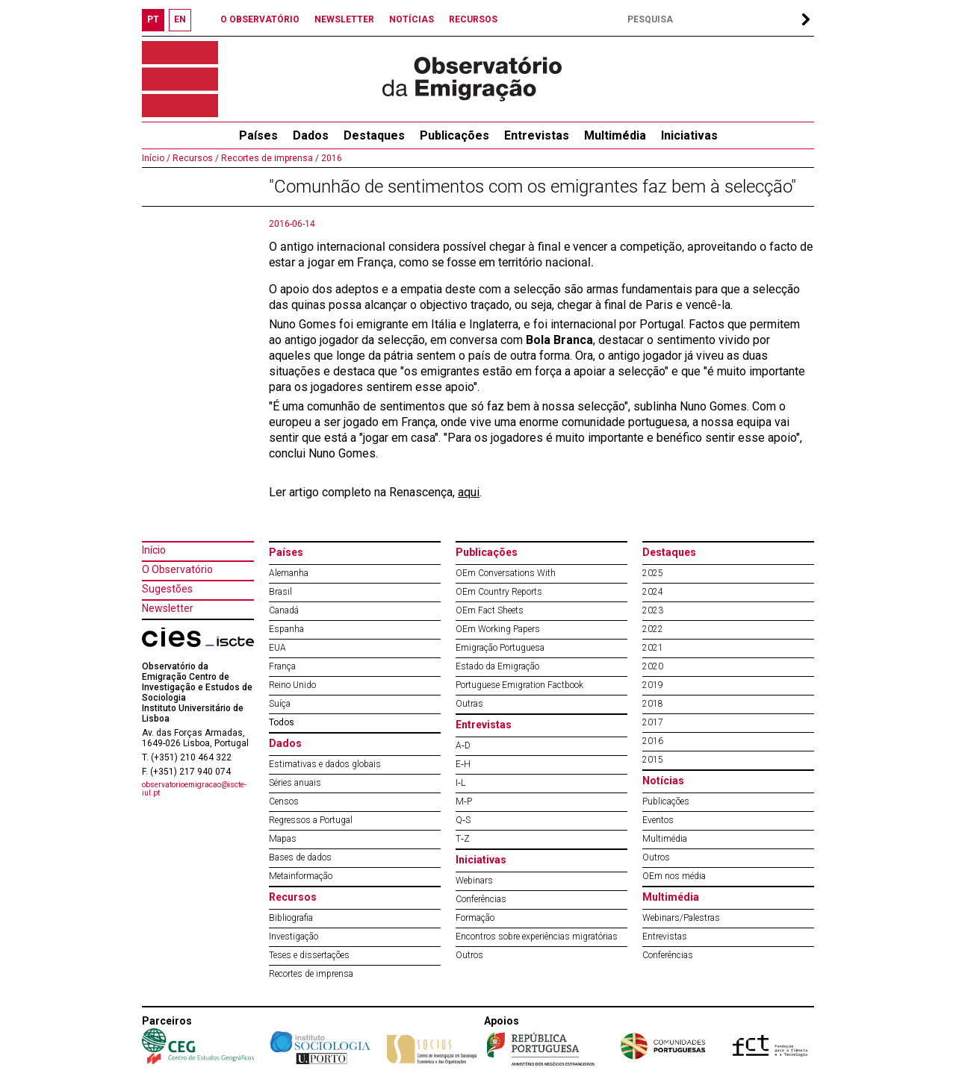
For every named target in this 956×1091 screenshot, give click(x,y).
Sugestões (167, 589)
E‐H (463, 764)
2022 (652, 629)
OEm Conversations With (506, 573)
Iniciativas (689, 135)
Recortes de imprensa (311, 974)
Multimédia (615, 135)
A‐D (463, 745)
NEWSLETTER (344, 19)
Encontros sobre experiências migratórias (537, 936)
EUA (277, 648)
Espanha (286, 629)
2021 (652, 648)
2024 (652, 592)
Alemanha (288, 573)
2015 (652, 759)
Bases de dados (300, 857)
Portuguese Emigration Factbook (519, 685)
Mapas (283, 839)
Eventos (658, 820)
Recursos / (194, 158)
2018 (652, 703)
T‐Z (463, 839)
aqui (468, 492)
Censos (284, 801)
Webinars (474, 880)
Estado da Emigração (497, 666)
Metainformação (300, 876)
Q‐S (463, 820)
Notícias (663, 781)
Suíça (280, 703)
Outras (469, 703)
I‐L (460, 783)
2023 (652, 610)
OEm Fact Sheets (490, 610)
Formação (475, 918)
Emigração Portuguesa (500, 648)
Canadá (284, 610)
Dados (311, 135)
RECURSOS (473, 19)
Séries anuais (295, 783)
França (282, 666)
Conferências (481, 899)
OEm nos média (674, 876)
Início (154, 550)
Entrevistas (536, 135)
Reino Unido (292, 685)
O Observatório (177, 569)
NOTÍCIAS (411, 19)
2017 (652, 722)
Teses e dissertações (309, 955)
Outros (469, 955)
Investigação (293, 936)
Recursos (293, 897)
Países (286, 552)
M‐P (464, 801)
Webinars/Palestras (681, 918)
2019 (652, 685)
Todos (281, 722)
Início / (156, 158)
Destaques (374, 135)
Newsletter (167, 608)
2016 (330, 158)
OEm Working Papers (498, 629)
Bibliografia (291, 918)
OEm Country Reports (499, 592)
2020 (652, 666)
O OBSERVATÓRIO (259, 19)
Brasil (280, 592)
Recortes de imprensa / (269, 158)
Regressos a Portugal (311, 820)
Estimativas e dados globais (325, 764)
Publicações (454, 135)
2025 (652, 573)
